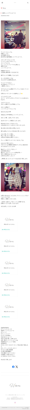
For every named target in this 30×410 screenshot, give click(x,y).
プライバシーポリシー (21, 407)
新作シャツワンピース (9, 13)
